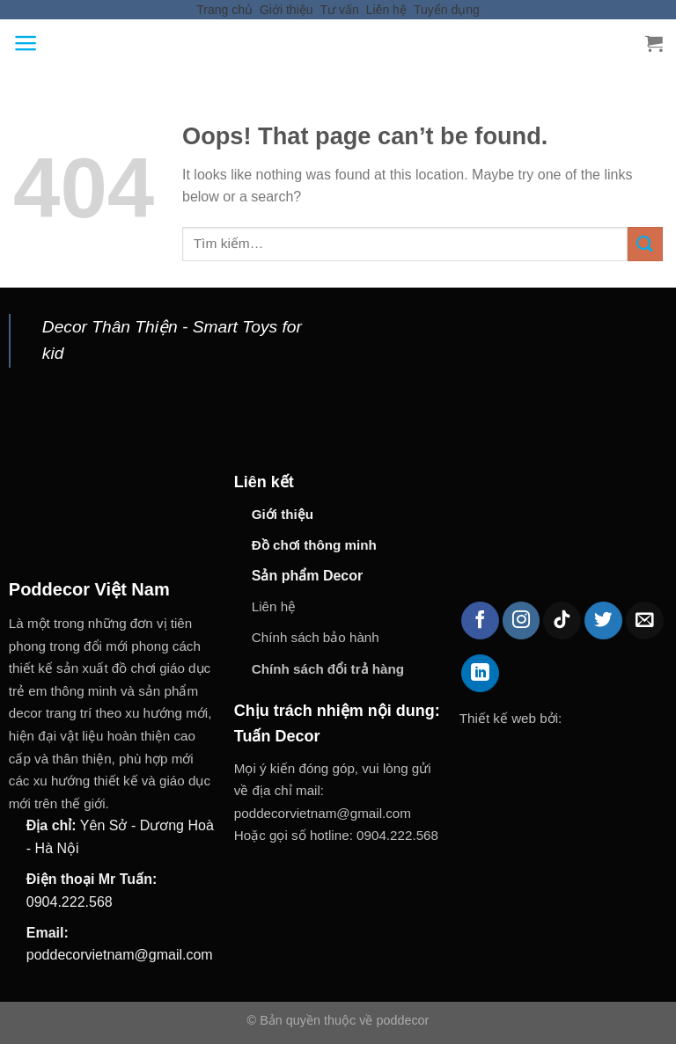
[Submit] (645, 244)
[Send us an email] (645, 620)
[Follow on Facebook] (480, 620)
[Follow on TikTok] (562, 620)
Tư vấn (339, 10)
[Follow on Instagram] (521, 620)
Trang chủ (224, 10)
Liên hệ (386, 10)
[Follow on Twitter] (603, 620)
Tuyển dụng (447, 10)
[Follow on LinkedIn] (480, 673)
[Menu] (26, 43)
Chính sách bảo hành (315, 637)
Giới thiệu (286, 10)
